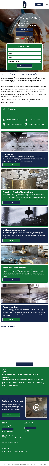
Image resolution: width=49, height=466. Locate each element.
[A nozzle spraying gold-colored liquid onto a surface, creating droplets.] (40, 353)
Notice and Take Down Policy (31, 462)
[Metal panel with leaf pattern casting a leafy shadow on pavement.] (9, 337)
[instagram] (28, 431)
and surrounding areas (7, 431)
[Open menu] (47, 5)
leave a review (23, 384)
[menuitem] (6, 451)
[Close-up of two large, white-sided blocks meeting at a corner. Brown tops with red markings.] (24, 353)
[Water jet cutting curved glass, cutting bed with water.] (40, 337)
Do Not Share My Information (14, 462)
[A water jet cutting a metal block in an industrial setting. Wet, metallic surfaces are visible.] (9, 353)
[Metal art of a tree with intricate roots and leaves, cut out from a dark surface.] (24, 337)
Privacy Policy (6, 462)
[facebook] (25, 431)
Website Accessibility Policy (40, 462)
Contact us (36, 101)
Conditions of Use (23, 462)
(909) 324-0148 (28, 425)
